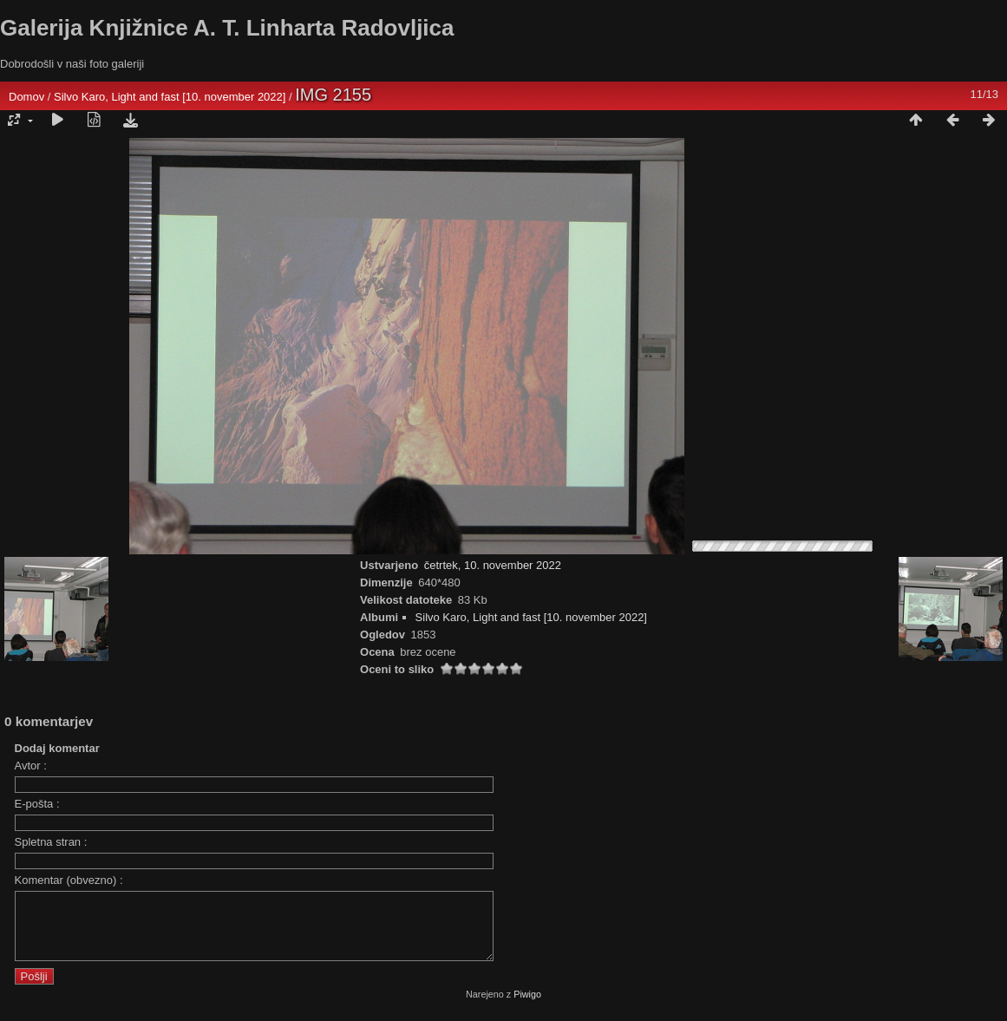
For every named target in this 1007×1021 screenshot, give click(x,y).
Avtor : (31, 765)
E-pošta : (37, 803)
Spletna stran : (51, 841)
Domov (26, 96)
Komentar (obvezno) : (69, 880)
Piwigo (527, 1007)
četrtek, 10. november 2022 (492, 565)
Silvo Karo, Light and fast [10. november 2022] (169, 96)
